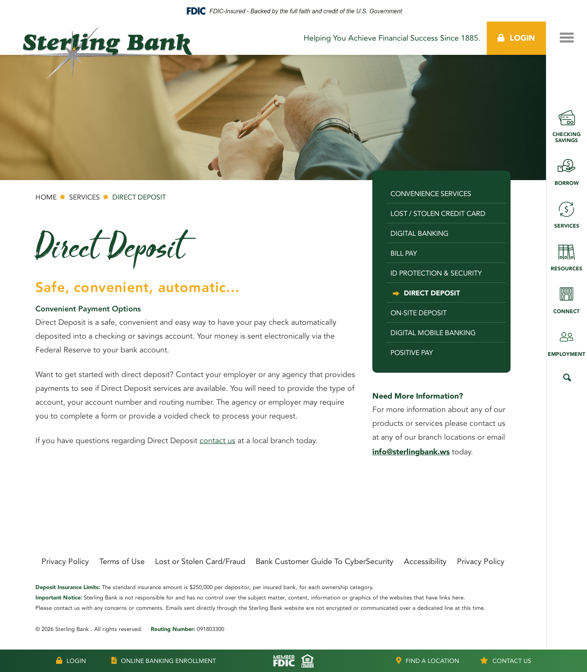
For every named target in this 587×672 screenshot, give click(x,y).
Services (566, 211)
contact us (217, 441)
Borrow (566, 169)
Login (516, 38)
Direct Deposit (432, 293)
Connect (566, 297)
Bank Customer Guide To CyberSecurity (324, 561)
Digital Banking (419, 233)
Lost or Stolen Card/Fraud (200, 561)
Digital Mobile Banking (433, 333)
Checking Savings (566, 123)
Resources (566, 254)
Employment (566, 340)
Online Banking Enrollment (163, 661)
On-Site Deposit (418, 313)
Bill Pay (403, 253)
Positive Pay (411, 353)
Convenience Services (430, 194)
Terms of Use (122, 561)
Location (427, 661)
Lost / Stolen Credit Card (437, 213)
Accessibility (425, 561)
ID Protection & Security (436, 273)
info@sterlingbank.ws (411, 451)
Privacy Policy (65, 561)
